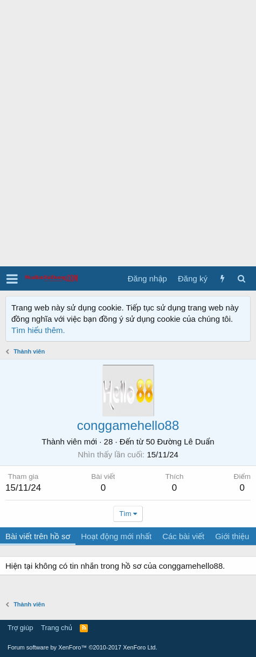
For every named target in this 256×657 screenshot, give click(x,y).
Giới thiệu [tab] (232, 536)
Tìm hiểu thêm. (38, 330)
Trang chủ (56, 628)
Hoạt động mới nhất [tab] (116, 536)
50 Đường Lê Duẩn (180, 441)
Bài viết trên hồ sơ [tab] (37, 536)
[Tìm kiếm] (241, 278)
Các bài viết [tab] (183, 536)
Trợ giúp (20, 628)
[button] (12, 278)
